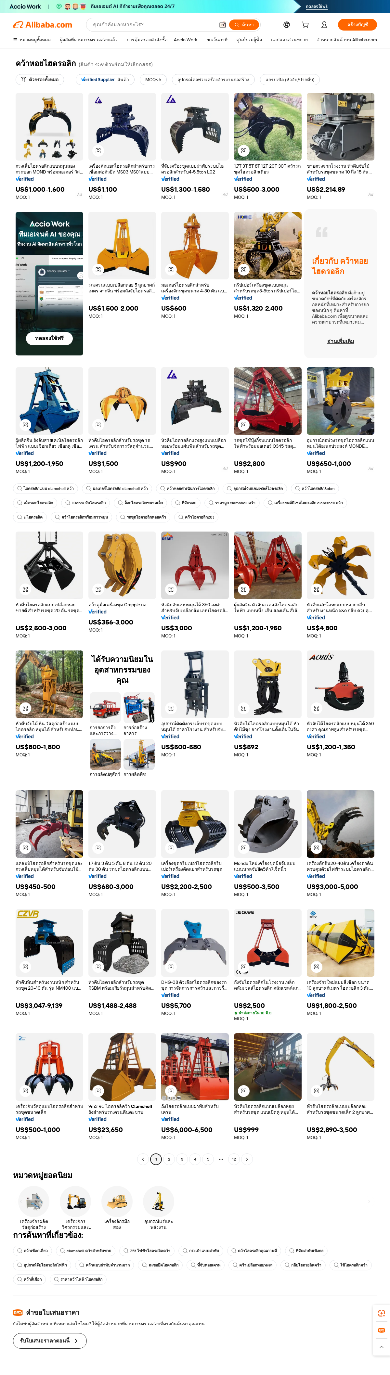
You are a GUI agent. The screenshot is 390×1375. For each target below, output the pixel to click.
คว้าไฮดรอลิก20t (196, 517)
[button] (223, 25)
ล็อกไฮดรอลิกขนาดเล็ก (140, 503)
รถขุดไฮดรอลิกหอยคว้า (143, 517)
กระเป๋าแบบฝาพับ (201, 1250)
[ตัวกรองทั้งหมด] (40, 79)
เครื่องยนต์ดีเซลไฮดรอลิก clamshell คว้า (305, 503)
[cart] (306, 25)
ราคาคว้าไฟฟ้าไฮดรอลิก (78, 1279)
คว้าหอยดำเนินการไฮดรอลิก (187, 488)
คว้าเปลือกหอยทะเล (252, 1265)
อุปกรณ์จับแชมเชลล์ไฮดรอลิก (255, 488)
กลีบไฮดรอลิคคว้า (303, 1265)
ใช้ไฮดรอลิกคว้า (351, 1265)
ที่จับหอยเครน (205, 1265)
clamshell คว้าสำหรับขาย (85, 1250)
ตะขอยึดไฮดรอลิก (160, 1265)
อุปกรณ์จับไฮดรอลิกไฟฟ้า (42, 1265)
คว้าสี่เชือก (29, 1279)
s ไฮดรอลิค (30, 517)
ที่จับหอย (185, 503)
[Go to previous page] (143, 1159)
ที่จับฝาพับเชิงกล (306, 1250)
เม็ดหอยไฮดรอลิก (35, 503)
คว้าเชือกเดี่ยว (32, 1250)
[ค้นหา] (244, 24)
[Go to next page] (247, 1159)
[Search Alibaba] (153, 24)
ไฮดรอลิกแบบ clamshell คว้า (45, 488)
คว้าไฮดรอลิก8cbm (315, 488)
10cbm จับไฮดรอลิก (85, 503)
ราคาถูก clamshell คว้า (232, 503)
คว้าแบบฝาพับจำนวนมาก (104, 1265)
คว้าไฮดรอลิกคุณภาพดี (254, 1250)
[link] (381, 1313)
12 (234, 1159)
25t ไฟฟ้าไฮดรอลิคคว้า (147, 1250)
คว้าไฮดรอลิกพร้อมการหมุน (81, 517)
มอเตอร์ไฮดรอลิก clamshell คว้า (117, 488)
